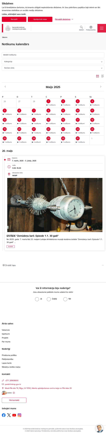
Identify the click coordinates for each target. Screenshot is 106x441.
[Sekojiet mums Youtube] (14, 415)
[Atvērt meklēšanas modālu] (81, 29)
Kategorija (8, 61)
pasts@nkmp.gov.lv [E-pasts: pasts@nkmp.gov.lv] (13, 384)
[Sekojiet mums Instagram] (19, 415)
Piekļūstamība (7, 359)
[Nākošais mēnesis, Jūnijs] (100, 86)
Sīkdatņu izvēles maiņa (11, 367)
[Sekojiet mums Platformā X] (9, 415)
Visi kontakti (14, 400)
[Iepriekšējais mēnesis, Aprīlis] (5, 86)
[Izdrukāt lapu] (53, 265)
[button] (53, 103)
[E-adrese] (7, 393)
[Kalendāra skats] (97, 76)
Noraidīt (14, 19)
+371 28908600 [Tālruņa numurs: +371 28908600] (11, 380)
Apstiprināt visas (40, 19)
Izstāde (10, 246)
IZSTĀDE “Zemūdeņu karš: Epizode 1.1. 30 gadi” (33, 235)
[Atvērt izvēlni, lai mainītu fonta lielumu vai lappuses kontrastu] (91, 29)
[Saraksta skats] (102, 76)
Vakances (6, 330)
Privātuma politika (9, 355)
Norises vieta (9, 68)
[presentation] (20, 310)
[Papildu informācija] (14, 393)
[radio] (38, 298)
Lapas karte (7, 363)
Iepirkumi (6, 334)
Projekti (5, 338)
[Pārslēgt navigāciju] (101, 28)
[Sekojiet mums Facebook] (4, 415)
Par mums (6, 341)
